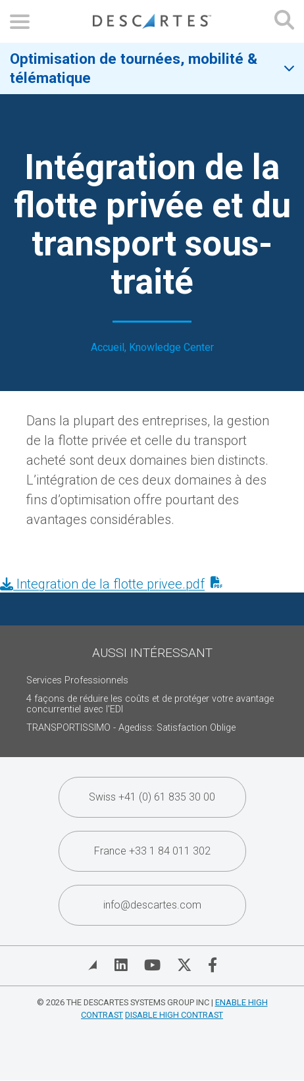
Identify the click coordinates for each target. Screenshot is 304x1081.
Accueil (107, 347)
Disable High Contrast (174, 1015)
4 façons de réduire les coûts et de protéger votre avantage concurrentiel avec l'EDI (150, 704)
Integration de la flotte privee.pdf (102, 584)
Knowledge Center (171, 347)
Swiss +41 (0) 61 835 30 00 (152, 797)
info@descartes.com (152, 905)
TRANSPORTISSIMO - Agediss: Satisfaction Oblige (131, 727)
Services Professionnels (77, 680)
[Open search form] (284, 21)
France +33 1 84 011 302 (152, 851)
